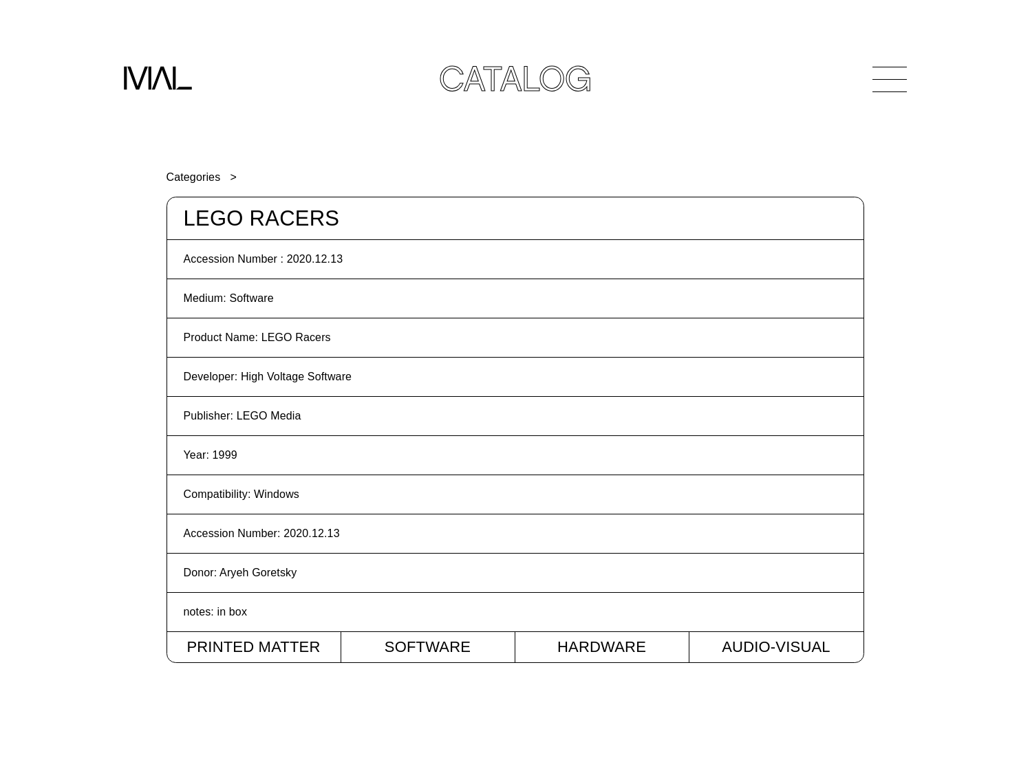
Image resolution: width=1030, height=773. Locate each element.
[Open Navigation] (889, 79)
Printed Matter (253, 646)
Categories (194, 177)
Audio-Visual (776, 646)
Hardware (601, 646)
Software (428, 646)
